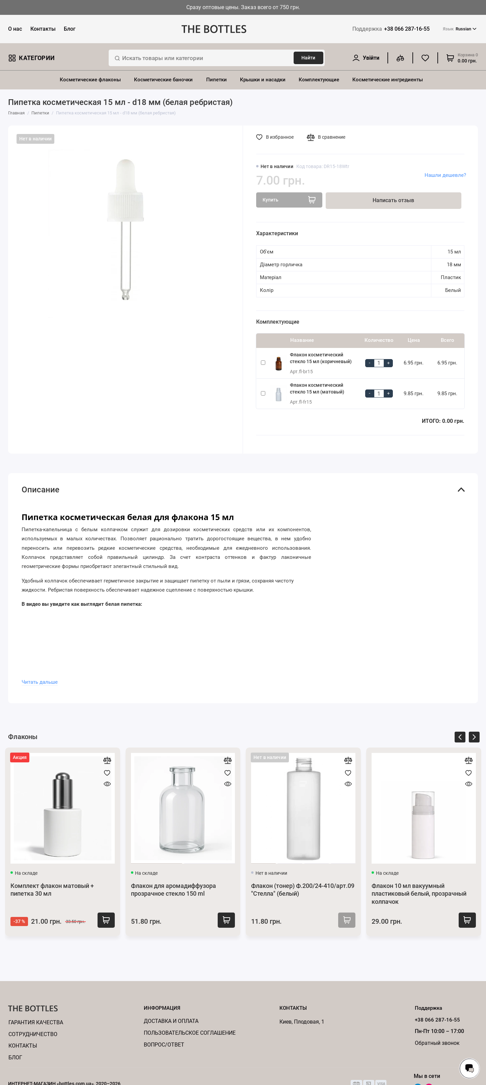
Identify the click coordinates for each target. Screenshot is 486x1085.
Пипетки (216, 80)
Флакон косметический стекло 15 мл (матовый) (317, 388)
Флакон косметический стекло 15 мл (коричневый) (321, 358)
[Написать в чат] (470, 1069)
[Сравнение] (400, 57)
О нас (15, 29)
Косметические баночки (163, 80)
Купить (104, 921)
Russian (460, 28)
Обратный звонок (437, 1043)
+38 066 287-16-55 (391, 29)
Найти (308, 57)
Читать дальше (40, 682)
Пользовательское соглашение (190, 1033)
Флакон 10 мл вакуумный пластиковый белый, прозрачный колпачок (419, 894)
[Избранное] (425, 57)
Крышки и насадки (263, 80)
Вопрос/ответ (164, 1044)
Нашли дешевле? (445, 175)
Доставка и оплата (171, 1021)
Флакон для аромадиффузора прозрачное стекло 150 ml (173, 890)
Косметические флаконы (90, 80)
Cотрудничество (32, 1034)
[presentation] (460, 738)
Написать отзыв (393, 200)
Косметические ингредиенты (387, 80)
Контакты (43, 29)
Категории (31, 58)
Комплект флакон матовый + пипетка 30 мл (52, 890)
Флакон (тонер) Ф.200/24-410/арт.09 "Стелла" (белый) (302, 890)
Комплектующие (319, 80)
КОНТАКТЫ (22, 1045)
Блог (70, 29)
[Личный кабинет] (365, 58)
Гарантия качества (35, 1022)
